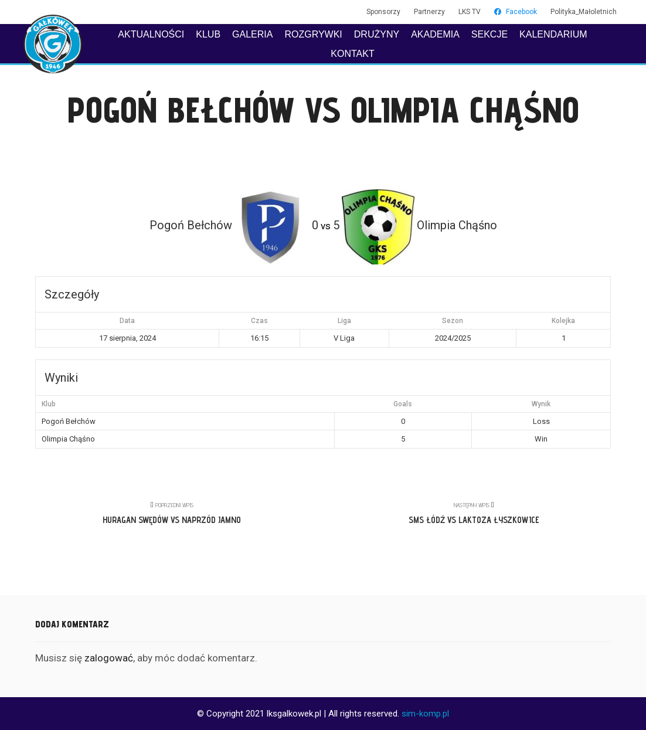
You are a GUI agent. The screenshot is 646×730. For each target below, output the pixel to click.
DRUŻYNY (376, 34)
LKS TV (469, 12)
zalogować (108, 658)
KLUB (208, 34)
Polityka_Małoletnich (583, 12)
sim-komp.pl (425, 713)
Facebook (515, 12)
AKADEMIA (435, 34)
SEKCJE (489, 34)
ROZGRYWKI (313, 34)
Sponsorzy (383, 12)
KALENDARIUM (553, 34)
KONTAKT (352, 54)
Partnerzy (429, 12)
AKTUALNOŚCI (151, 34)
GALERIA (252, 34)
